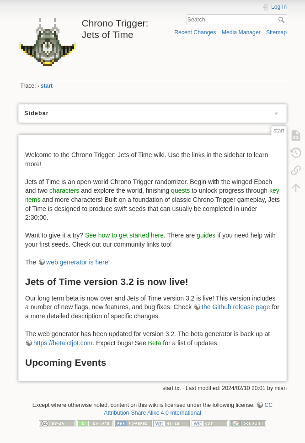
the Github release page (236, 307)
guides (206, 235)
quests (180, 190)
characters (64, 190)
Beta (154, 343)
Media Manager (241, 32)
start (47, 86)
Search (282, 19)
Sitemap (276, 32)
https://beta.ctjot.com (62, 343)
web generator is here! (78, 262)
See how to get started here (124, 235)
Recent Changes (195, 32)
